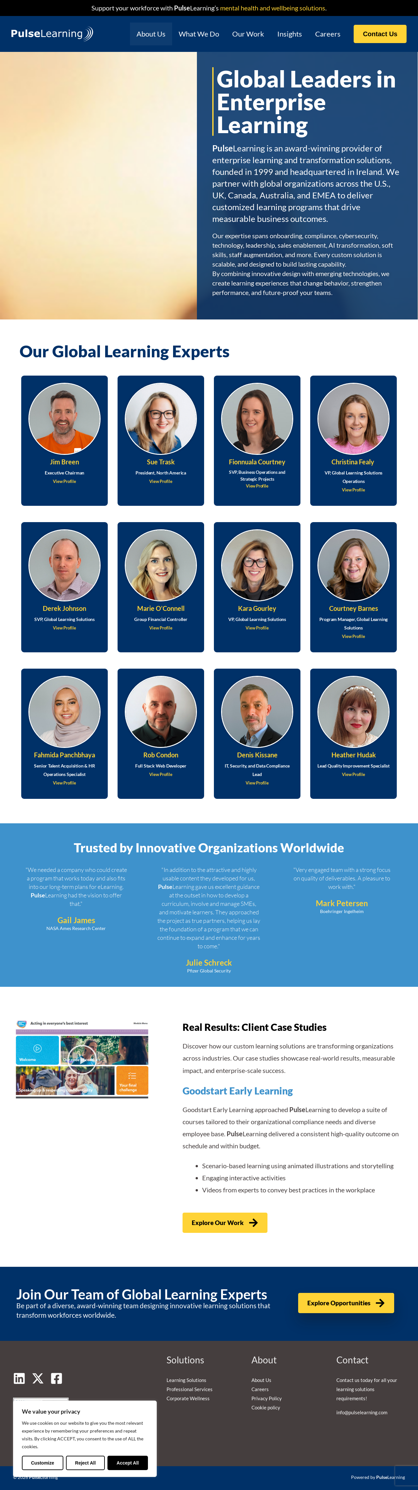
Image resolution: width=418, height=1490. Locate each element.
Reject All (85, 1463)
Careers (327, 33)
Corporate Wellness (188, 1398)
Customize (42, 1463)
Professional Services (190, 1389)
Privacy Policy (266, 1398)
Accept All (128, 1463)
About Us (145, 33)
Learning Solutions (186, 1380)
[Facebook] (56, 1378)
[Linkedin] (19, 1378)
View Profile (64, 481)
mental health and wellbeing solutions (272, 8)
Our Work (245, 33)
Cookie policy (265, 1407)
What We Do (194, 33)
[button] (380, 34)
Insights (287, 33)
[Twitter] (38, 1378)
